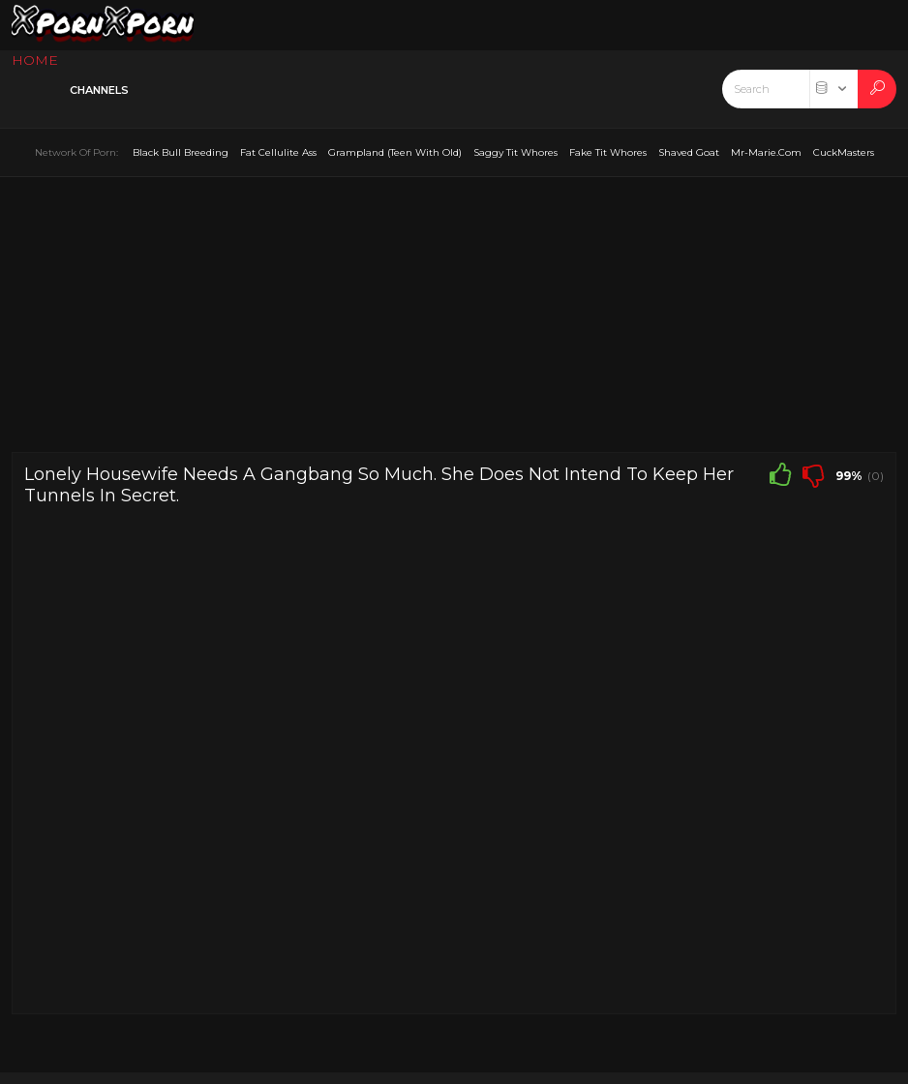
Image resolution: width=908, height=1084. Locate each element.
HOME (35, 60)
